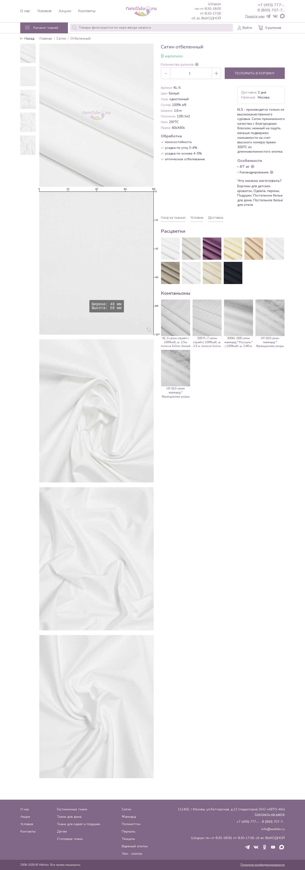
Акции (65, 11)
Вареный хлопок (135, 846)
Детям (62, 831)
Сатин (61, 39)
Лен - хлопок (132, 853)
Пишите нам (254, 16)
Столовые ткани (70, 839)
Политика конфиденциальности (262, 865)
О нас (25, 11)
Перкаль (128, 831)
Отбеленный (81, 39)
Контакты (87, 11)
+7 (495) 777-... (271, 5)
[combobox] (151, 27)
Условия (44, 11)
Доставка (215, 217)
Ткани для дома (69, 816)
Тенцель (128, 839)
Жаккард (129, 816)
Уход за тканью (173, 217)
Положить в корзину (254, 73)
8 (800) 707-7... (271, 10)
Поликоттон (131, 824)
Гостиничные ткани (72, 809)
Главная (46, 39)
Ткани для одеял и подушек (78, 824)
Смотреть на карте (270, 814)
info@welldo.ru (273, 829)
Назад (27, 39)
